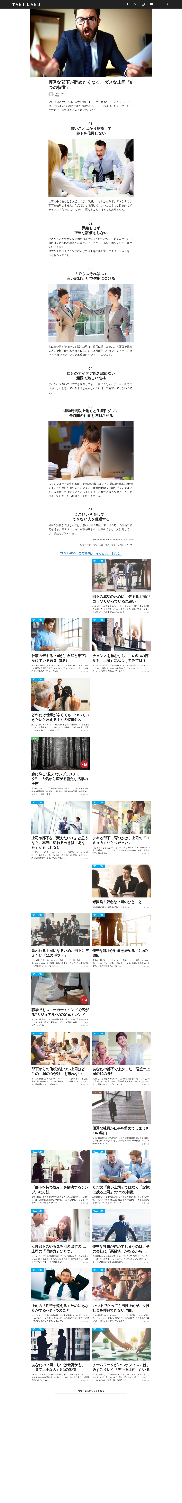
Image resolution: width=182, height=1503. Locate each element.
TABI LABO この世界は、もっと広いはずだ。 (91, 553)
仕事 (107, 545)
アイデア (129, 545)
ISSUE (35, 744)
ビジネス (121, 545)
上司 (113, 545)
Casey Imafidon (128, 540)
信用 (101, 545)
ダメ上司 (83, 545)
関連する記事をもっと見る (91, 1406)
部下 (90, 545)
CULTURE (97, 1103)
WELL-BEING (98, 561)
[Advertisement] (91, 1462)
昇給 (95, 545)
